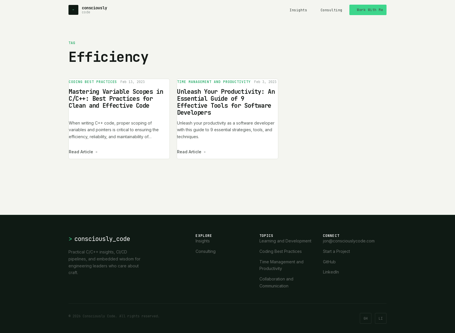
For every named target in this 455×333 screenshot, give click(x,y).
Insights (298, 10)
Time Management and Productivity (214, 82)
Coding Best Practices (93, 82)
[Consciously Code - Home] (87, 10)
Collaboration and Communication (276, 282)
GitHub (329, 261)
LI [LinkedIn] (381, 318)
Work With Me (370, 10)
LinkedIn (331, 271)
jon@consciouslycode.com (349, 240)
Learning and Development (285, 240)
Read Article (83, 151)
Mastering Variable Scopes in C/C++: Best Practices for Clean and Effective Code (116, 98)
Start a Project (336, 251)
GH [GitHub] (366, 318)
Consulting (331, 10)
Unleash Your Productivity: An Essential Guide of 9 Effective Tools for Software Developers (226, 102)
